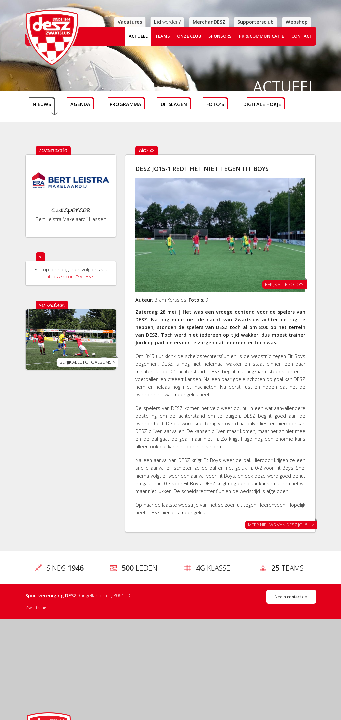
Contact (301, 36)
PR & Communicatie (261, 36)
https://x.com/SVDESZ (70, 276)
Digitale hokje (262, 104)
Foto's (215, 104)
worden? (167, 22)
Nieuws (42, 104)
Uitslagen (174, 104)
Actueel (138, 36)
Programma (125, 104)
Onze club (189, 36)
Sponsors (220, 36)
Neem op (291, 596)
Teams (162, 36)
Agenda (80, 104)
